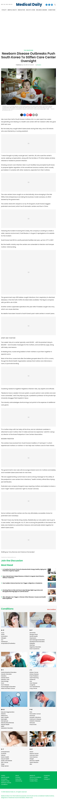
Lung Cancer (33, 688)
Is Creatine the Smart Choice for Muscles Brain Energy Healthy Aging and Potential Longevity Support (24, 570)
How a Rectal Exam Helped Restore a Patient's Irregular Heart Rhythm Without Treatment (23, 576)
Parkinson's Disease (35, 719)
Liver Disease (33, 683)
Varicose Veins (34, 755)
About (17, 775)
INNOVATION (21, 10)
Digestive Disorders (35, 647)
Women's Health (34, 760)
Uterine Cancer (34, 753)
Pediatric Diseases (35, 721)
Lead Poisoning (34, 678)
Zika (31, 764)
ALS (2, 640)
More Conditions (51, 609)
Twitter (46, 777)
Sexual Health (5, 759)
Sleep (2, 764)
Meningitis (4, 719)
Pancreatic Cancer (35, 714)
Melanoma (4, 715)
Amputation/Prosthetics (8, 643)
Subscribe (18, 779)
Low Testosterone (35, 686)
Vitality (3, 775)
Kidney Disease (34, 674)
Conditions (7, 609)
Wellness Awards (41, 10)
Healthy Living (5, 781)
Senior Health (5, 757)
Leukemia (32, 679)
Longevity (32, 685)
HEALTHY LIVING (30, 10)
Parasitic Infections (35, 717)
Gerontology (4, 681)
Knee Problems (34, 676)
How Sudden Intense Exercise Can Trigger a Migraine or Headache (22, 583)
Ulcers (31, 752)
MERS (2, 726)
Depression (33, 638)
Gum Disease (5, 685)
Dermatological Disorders (37, 640)
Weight (32, 759)
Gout (2, 683)
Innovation (4, 779)
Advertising (18, 781)
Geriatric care (5, 679)
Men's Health (5, 717)
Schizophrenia (5, 752)
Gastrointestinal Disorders (8, 672)
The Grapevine (28, 50)
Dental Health (34, 636)
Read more (29, 797)
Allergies (3, 638)
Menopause (4, 721)
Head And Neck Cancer (8, 688)
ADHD (2, 634)
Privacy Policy (34, 779)
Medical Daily (29, 4)
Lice (31, 681)
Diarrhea (32, 645)
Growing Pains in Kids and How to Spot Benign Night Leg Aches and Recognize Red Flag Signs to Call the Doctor (23, 590)
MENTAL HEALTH (12, 10)
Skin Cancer (4, 762)
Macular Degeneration (7, 712)
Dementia (32, 633)
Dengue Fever (34, 634)
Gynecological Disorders (8, 686)
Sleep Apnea (5, 766)
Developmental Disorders (37, 641)
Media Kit (32, 775)
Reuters (39, 65)
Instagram (47, 779)
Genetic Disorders (6, 674)
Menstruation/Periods (7, 723)
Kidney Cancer (34, 672)
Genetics (3, 676)
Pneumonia (33, 724)
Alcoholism (4, 636)
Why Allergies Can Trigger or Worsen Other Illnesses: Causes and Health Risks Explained (24, 597)
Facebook (47, 775)
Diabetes (32, 643)
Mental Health (5, 724)
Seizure (3, 755)
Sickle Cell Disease (6, 760)
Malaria (3, 714)
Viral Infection (34, 757)
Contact (17, 777)
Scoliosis (3, 753)
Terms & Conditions (35, 777)
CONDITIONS (51, 10)
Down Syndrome (34, 649)
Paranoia (32, 715)
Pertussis (32, 723)
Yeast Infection (34, 762)
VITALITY (4, 10)
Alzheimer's (4, 641)
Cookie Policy (33, 781)
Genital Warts (5, 678)
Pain (31, 712)
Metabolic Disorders (7, 728)
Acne (2, 633)
